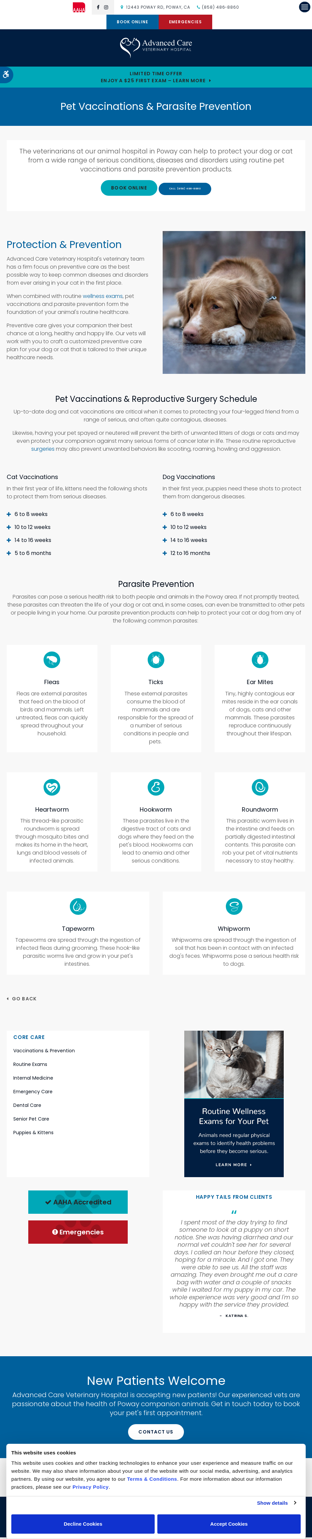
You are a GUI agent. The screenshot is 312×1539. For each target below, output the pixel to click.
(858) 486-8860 (220, 7)
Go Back (24, 1000)
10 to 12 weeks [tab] (33, 528)
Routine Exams (30, 1066)
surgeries (43, 450)
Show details (272, 1503)
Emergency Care (33, 1093)
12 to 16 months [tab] (190, 554)
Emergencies (185, 22)
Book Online (132, 22)
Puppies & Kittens (33, 1134)
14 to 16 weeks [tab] (33, 541)
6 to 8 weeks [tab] (31, 515)
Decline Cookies (83, 1524)
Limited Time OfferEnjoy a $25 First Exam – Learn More (153, 78)
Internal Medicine (33, 1079)
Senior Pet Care (31, 1120)
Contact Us (155, 1433)
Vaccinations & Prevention (44, 1052)
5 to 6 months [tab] (33, 554)
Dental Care (27, 1107)
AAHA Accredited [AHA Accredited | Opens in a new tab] (78, 1203)
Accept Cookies (229, 1524)
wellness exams (103, 297)
